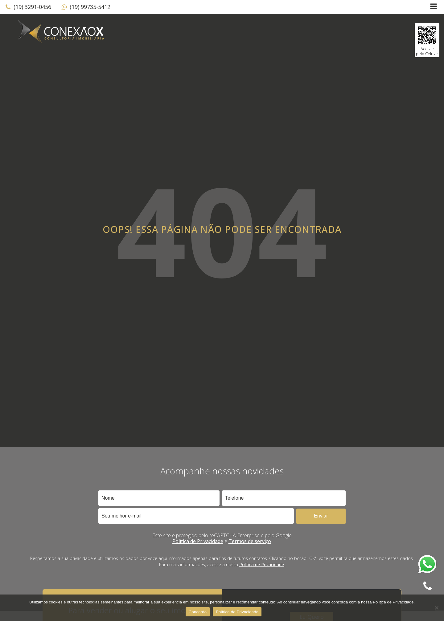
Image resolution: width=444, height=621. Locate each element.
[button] (28, 7)
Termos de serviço (249, 541)
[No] (436, 608)
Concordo (198, 612)
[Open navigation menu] (433, 7)
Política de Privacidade (197, 541)
